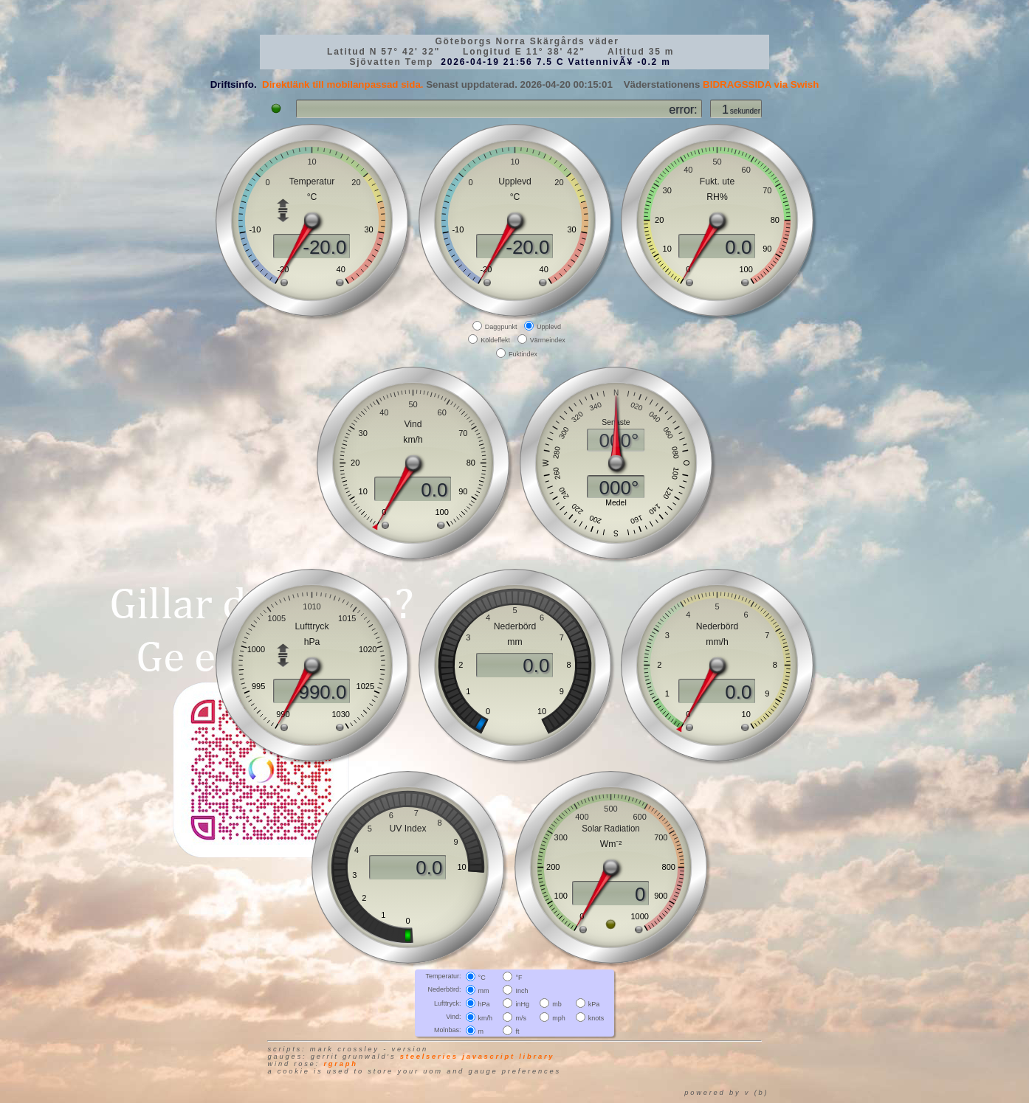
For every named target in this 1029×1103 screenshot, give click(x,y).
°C (482, 977)
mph (558, 1017)
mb (557, 1004)
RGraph (340, 1064)
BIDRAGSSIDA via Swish (761, 84)
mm (483, 991)
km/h (485, 1017)
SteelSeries (429, 1056)
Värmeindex (547, 340)
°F (518, 977)
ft (517, 1031)
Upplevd (549, 327)
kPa (594, 1004)
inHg (522, 1004)
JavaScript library (508, 1056)
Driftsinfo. (233, 84)
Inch (521, 991)
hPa (484, 1004)
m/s (520, 1017)
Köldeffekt (495, 340)
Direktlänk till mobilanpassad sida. (343, 84)
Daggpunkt (501, 327)
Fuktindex (523, 353)
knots (596, 1017)
